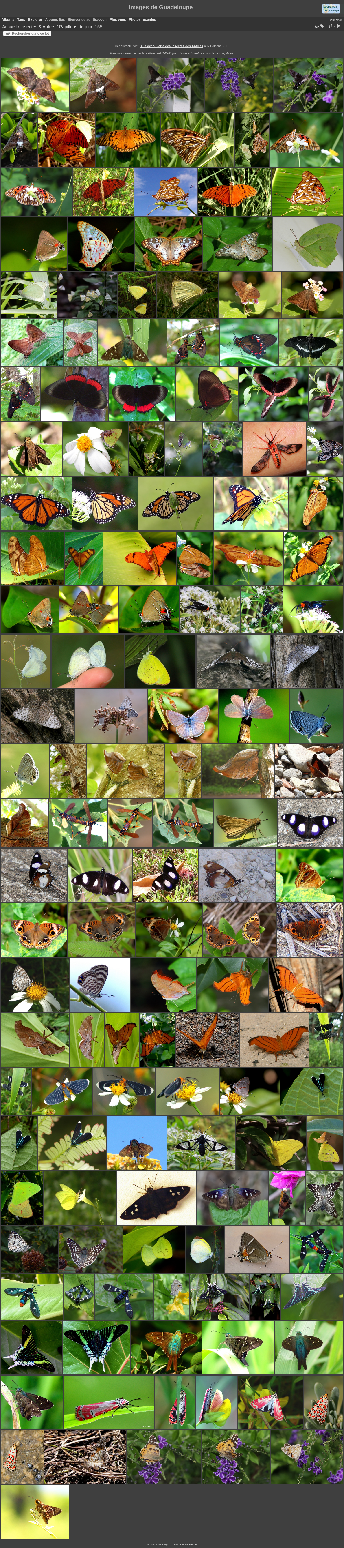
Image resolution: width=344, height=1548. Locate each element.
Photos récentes (142, 19)
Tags (21, 19)
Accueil (9, 26)
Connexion (335, 20)
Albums (8, 19)
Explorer (35, 19)
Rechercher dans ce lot (30, 33)
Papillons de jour (75, 26)
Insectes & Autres (38, 26)
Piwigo (165, 1544)
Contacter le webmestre (184, 1544)
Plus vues (118, 19)
